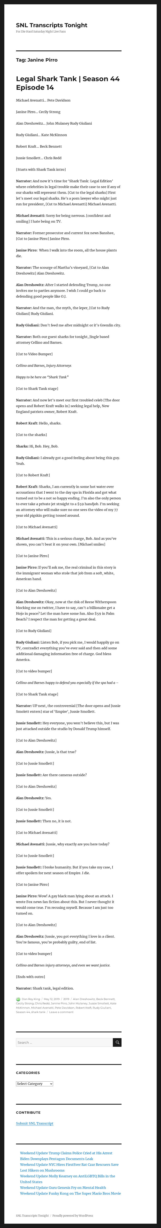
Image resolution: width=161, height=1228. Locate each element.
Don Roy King (31, 999)
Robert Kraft (84, 1007)
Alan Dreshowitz (84, 999)
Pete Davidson (64, 1007)
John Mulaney (77, 1003)
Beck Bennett (105, 999)
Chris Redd (42, 1003)
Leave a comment (61, 1012)
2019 (66, 999)
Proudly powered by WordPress (72, 1215)
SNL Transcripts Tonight (51, 25)
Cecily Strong (25, 1003)
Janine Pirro (59, 1003)
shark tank (38, 1012)
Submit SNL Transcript (34, 1123)
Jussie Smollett (99, 1003)
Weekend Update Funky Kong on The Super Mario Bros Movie (70, 1193)
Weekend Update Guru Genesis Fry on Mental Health (63, 1188)
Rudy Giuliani (102, 1007)
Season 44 (23, 1012)
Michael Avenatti (42, 1007)
